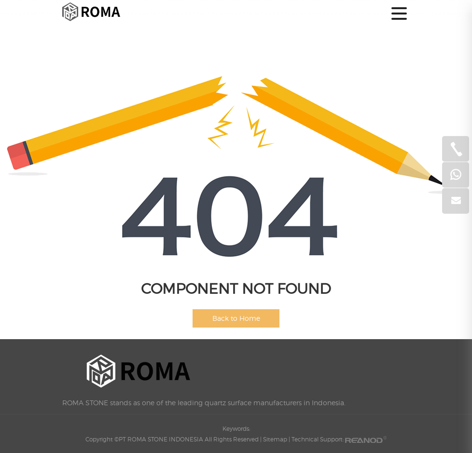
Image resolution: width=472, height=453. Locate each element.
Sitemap (275, 439)
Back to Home (236, 318)
